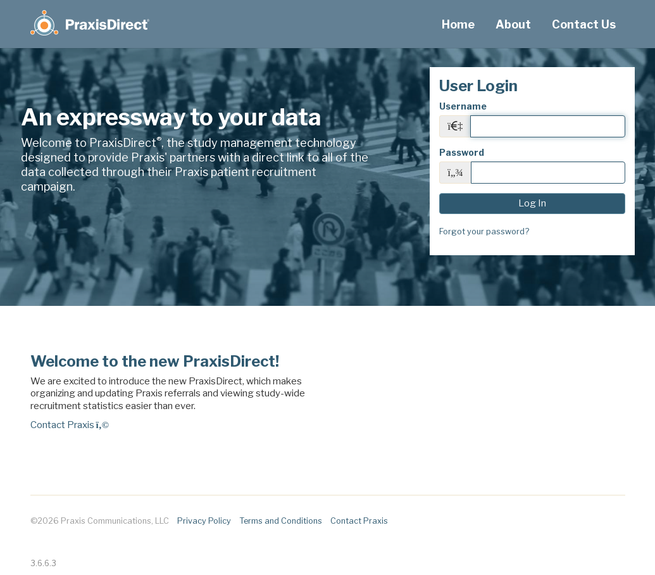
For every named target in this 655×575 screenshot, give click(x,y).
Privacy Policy (204, 521)
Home (458, 24)
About (513, 24)
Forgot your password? (484, 231)
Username (463, 106)
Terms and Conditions (280, 521)
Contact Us (584, 24)
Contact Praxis (69, 425)
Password (461, 152)
